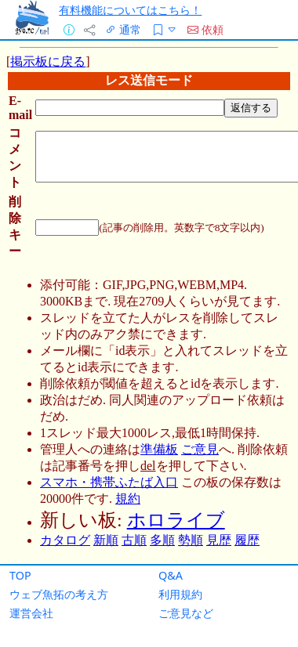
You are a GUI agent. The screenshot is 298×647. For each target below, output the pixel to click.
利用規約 (180, 594)
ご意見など (185, 612)
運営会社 (31, 612)
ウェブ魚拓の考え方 (58, 594)
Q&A (170, 575)
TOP (20, 575)
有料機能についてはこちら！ (130, 9)
